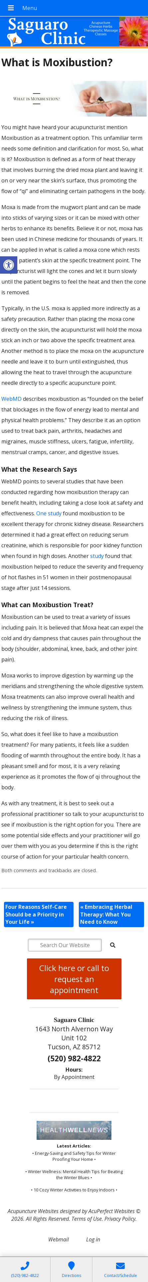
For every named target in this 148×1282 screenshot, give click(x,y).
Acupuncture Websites (33, 1211)
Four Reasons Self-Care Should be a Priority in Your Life (36, 914)
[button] (8, 265)
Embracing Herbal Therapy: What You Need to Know (106, 914)
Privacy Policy (119, 1218)
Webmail (58, 1239)
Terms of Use (87, 1218)
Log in (93, 1239)
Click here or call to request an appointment (74, 978)
